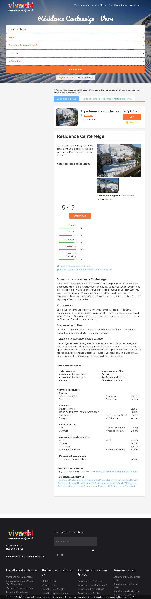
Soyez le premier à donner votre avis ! (117, 471)
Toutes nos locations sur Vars (73, 266)
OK (134, 597)
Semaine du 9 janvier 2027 (127, 591)
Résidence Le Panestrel (122, 486)
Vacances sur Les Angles (19, 577)
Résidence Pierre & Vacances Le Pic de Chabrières (109, 483)
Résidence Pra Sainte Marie (72, 480)
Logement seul (66, 77)
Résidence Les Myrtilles (70, 483)
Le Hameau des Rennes (125, 480)
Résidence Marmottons (70, 486)
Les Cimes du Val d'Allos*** (91, 589)
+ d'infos (88, 115)
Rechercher (75, 69)
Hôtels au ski (49, 581)
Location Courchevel (17, 592)
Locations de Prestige (53, 589)
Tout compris (81, 5)
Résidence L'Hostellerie (100, 480)
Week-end (135, 5)
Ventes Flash (99, 5)
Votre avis (80, 215)
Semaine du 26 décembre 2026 (127, 578)
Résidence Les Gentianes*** (92, 585)
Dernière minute (118, 5)
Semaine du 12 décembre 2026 (127, 586)
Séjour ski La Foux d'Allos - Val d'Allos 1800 (20, 582)
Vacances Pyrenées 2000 (19, 588)
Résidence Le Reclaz (89, 593)
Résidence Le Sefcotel (90, 581)
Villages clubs (49, 585)
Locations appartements (55, 593)
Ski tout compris (85, 77)
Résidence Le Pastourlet (96, 486)
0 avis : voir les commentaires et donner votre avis (84, 269)
